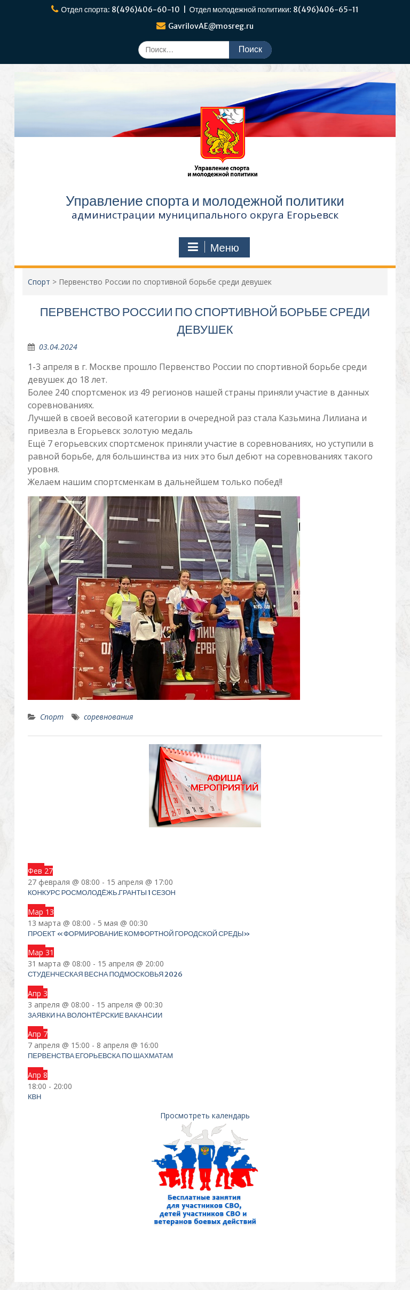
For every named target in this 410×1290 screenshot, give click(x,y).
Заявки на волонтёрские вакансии (95, 1015)
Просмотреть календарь (205, 1115)
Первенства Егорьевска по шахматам (100, 1055)
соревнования (108, 717)
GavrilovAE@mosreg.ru (211, 26)
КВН (35, 1096)
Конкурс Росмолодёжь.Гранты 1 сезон (102, 892)
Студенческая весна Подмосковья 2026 (105, 974)
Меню (213, 247)
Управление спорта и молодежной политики (205, 200)
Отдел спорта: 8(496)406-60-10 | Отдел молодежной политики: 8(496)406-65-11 (210, 9)
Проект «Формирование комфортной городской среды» (139, 933)
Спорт (52, 717)
